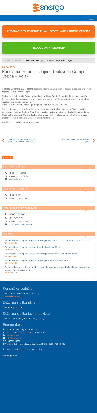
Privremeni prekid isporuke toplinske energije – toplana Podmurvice (36, 260)
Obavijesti (17, 61)
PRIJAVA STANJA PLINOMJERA (48, 48)
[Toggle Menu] (91, 18)
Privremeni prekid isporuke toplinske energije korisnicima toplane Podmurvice (41, 253)
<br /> (48, 381)
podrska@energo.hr (16, 179)
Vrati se (7, 157)
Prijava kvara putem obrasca (20, 224)
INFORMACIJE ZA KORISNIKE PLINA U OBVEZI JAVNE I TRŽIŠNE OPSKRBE (48, 31)
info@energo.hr (14, 338)
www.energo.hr (13, 335)
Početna (7, 61)
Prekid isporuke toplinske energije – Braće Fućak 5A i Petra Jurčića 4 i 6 (21, 140)
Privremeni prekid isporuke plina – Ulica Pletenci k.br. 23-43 (33, 247)
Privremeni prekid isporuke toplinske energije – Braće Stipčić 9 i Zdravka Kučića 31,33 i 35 (47, 240)
